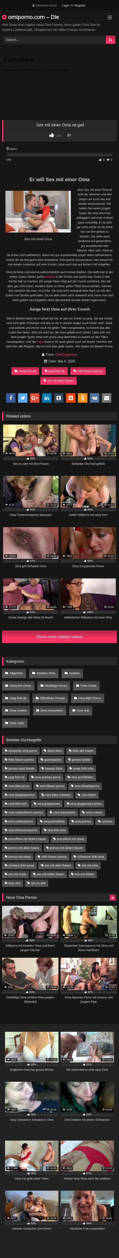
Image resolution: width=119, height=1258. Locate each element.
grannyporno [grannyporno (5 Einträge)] (52, 759)
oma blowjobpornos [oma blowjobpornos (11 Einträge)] (21, 795)
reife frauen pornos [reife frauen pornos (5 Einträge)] (54, 856)
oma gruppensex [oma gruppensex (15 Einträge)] (48, 803)
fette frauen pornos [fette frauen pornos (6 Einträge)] (21, 759)
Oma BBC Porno (89, 698)
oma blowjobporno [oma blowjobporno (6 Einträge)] (87, 786)
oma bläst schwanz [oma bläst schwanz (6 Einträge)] (58, 795)
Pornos (50, 276)
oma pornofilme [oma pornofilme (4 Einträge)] (54, 821)
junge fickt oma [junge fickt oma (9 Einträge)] (83, 768)
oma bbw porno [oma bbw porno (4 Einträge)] (18, 786)
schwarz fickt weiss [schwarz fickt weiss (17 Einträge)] (21, 865)
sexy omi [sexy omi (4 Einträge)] (14, 883)
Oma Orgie (17, 723)
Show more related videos (59, 637)
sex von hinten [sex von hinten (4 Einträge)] (84, 874)
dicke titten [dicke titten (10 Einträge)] (55, 750)
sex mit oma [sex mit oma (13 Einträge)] (90, 865)
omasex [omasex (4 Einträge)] (107, 821)
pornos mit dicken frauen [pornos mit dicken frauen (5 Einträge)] (66, 848)
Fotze (40, 341)
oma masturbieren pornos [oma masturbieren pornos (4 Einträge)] (25, 812)
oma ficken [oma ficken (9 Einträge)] (88, 795)
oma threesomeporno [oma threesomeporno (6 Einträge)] (22, 830)
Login (65, 5)
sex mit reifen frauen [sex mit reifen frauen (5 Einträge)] (50, 874)
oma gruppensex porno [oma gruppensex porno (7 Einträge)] (85, 803)
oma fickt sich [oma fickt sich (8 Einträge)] (17, 803)
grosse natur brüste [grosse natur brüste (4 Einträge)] (21, 768)
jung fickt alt (54, 371)
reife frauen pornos (88, 371)
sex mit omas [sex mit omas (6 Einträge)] (17, 874)
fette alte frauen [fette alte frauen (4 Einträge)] (83, 750)
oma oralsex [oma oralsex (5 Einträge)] (94, 812)
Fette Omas (88, 685)
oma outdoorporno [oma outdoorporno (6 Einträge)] (20, 821)
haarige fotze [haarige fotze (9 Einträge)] (53, 768)
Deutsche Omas (20, 685)
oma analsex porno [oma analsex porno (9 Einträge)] (48, 777)
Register (80, 5)
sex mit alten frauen (59, 380)
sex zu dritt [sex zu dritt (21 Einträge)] (38, 883)
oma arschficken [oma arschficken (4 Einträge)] (82, 777)
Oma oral (83, 710)
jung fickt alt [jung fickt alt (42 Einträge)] (16, 777)
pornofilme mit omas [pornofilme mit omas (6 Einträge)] (70, 839)
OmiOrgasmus (66, 354)
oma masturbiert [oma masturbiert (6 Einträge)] (64, 812)
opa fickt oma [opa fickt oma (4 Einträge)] (57, 830)
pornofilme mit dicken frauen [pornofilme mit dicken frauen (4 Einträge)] (27, 839)
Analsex (74, 673)
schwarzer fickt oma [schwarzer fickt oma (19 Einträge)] (90, 856)
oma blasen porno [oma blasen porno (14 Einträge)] (52, 786)
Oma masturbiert (51, 710)
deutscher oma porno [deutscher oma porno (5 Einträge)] (22, 750)
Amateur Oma (45, 673)
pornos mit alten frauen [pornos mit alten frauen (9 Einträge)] (23, 848)
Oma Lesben (18, 710)
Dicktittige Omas (56, 685)
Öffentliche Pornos (52, 698)
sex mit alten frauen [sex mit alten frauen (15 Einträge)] (58, 865)
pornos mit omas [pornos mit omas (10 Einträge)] (19, 856)
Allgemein (16, 673)
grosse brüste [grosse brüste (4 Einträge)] (81, 759)
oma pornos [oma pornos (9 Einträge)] (83, 821)
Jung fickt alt (25, 371)
